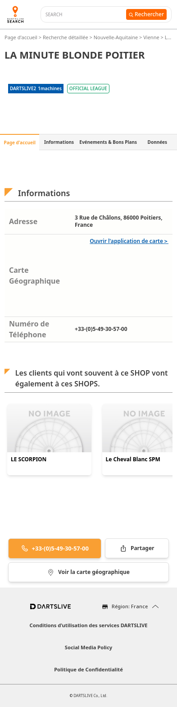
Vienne (151, 37)
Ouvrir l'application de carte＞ (129, 241)
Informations (59, 142)
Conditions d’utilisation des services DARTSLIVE (89, 625)
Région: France (130, 606)
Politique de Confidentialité (88, 669)
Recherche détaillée (66, 37)
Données (158, 142)
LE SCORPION (28, 459)
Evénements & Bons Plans (108, 142)
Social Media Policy (88, 647)
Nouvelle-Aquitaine (116, 37)
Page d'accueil (22, 37)
